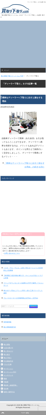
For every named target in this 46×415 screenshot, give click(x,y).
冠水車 (6, 389)
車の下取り (8, 358)
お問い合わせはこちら (12, 253)
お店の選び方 (8, 348)
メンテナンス (8, 375)
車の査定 (7, 354)
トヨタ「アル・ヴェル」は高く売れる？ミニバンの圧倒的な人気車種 (23, 269)
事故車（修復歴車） (11, 385)
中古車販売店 (8, 361)
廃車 (5, 379)
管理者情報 (7, 322)
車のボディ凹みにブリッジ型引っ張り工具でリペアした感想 (23, 292)
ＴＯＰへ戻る (25, 413)
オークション (8, 369)
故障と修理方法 (9, 392)
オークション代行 (10, 372)
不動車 (6, 382)
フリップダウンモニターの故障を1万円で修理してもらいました (23, 284)
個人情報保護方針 (9, 327)
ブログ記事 (8, 364)
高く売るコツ (8, 351)
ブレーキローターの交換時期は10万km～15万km (20, 298)
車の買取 (7, 344)
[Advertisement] (23, 44)
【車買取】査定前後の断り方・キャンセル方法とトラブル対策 (23, 277)
